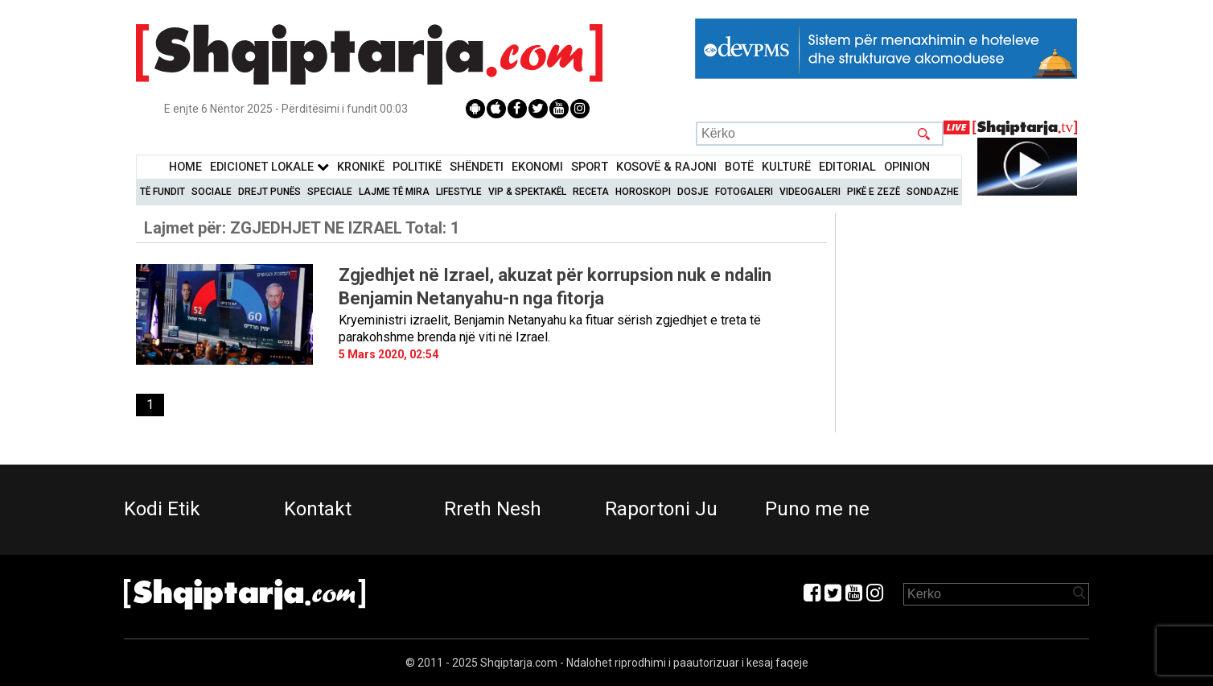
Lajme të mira (394, 191)
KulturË (786, 167)
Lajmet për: (301, 228)
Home (185, 167)
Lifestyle (459, 191)
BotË (739, 167)
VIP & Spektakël (527, 191)
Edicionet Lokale (269, 167)
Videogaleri (810, 191)
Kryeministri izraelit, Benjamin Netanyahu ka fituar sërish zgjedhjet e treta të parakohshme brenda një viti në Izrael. (550, 328)
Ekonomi (537, 167)
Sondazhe (933, 191)
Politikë (417, 167)
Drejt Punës (269, 191)
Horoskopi (643, 191)
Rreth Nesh (492, 509)
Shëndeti (477, 167)
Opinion (907, 167)
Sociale (211, 191)
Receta (591, 191)
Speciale (329, 191)
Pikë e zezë (873, 191)
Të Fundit (162, 191)
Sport (589, 167)
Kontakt (318, 509)
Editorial (847, 167)
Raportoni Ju (661, 509)
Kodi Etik (162, 509)
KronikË (360, 167)
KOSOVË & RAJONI (666, 167)
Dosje (693, 191)
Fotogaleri (744, 191)
